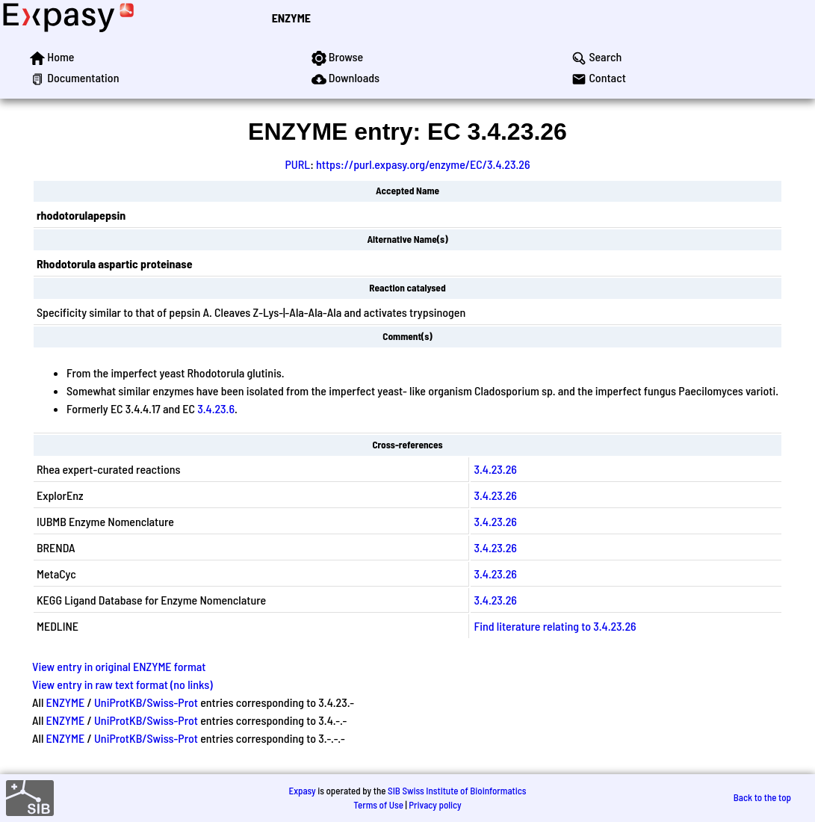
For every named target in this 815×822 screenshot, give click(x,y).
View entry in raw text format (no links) (122, 684)
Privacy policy (435, 805)
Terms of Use (378, 805)
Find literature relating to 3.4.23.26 (555, 626)
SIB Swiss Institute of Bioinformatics (457, 791)
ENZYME (291, 17)
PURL (298, 164)
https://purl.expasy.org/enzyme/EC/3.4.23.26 (423, 164)
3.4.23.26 (495, 469)
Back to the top (762, 797)
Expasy (301, 791)
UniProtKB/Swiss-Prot (146, 702)
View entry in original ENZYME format (119, 666)
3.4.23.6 (216, 408)
